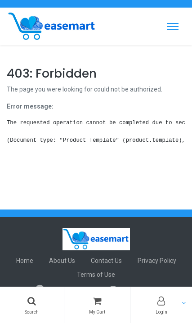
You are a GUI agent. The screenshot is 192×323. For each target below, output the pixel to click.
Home (24, 260)
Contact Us (106, 260)
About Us (62, 260)
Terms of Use (96, 274)
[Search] (32, 305)
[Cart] (97, 305)
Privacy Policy (157, 260)
